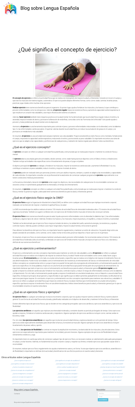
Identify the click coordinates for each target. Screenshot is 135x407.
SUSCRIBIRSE (103, 400)
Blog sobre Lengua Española (49, 8)
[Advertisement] (67, 30)
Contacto (17, 394)
